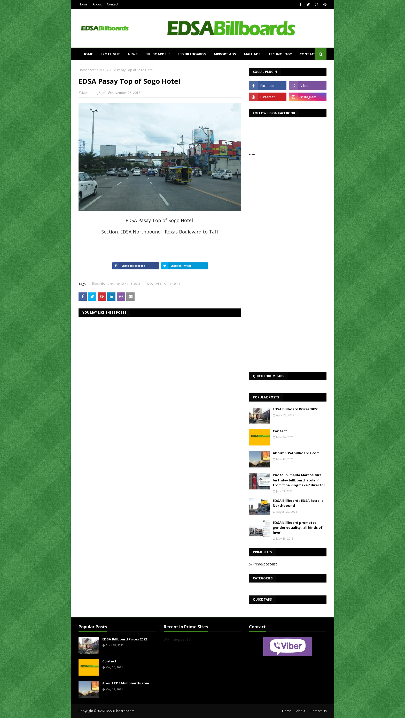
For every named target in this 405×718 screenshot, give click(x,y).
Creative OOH (118, 284)
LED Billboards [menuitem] (192, 54)
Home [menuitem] (87, 54)
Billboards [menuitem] (156, 54)
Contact (112, 4)
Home (83, 4)
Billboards (97, 284)
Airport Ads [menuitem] (225, 54)
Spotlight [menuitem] (110, 54)
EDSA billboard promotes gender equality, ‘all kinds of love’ (298, 527)
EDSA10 (136, 284)
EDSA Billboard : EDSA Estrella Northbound (298, 503)
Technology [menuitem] (280, 54)
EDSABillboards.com (119, 711)
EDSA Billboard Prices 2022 (295, 409)
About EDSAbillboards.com (296, 453)
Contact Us (318, 711)
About (97, 4)
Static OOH (98, 70)
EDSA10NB (153, 284)
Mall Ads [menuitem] (252, 54)
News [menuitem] (133, 54)
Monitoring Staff (93, 92)
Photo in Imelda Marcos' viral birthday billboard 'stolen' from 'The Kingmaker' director (299, 480)
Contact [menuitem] (308, 54)
